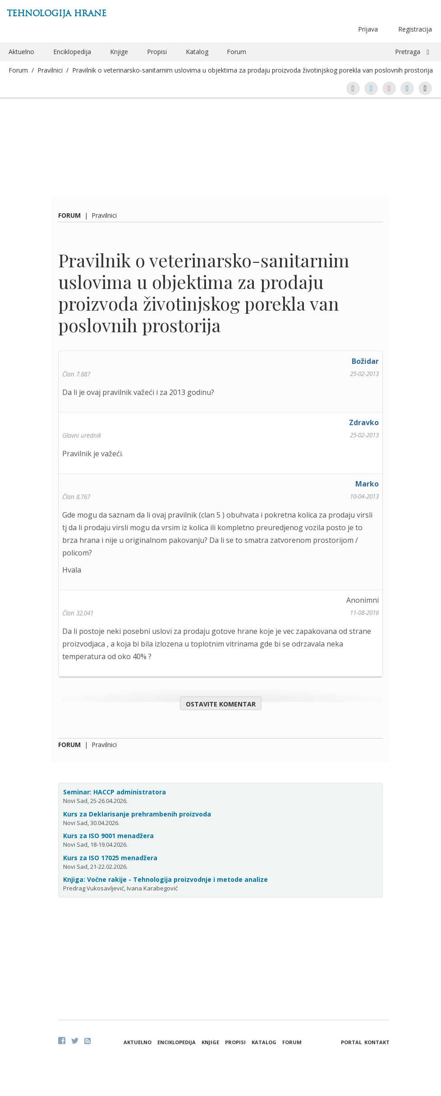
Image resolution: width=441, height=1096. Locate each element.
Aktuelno (21, 51)
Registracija (415, 29)
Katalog (197, 51)
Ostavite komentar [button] (221, 704)
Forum (236, 51)
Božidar (365, 361)
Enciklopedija (72, 51)
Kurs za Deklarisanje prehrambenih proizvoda (137, 814)
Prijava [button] (368, 29)
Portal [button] (351, 1042)
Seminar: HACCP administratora (114, 792)
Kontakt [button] (377, 1042)
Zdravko (364, 422)
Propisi (157, 51)
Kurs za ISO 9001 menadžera (108, 835)
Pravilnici (50, 70)
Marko (367, 484)
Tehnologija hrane (56, 13)
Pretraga (407, 51)
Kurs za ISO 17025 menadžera (110, 857)
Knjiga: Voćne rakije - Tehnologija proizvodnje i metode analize (165, 879)
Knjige (119, 51)
